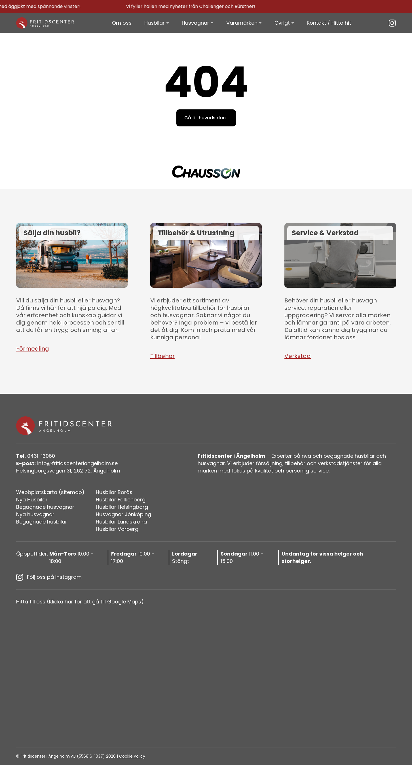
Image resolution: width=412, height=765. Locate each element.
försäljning (269, 463)
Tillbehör (162, 356)
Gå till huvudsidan (205, 118)
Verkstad (297, 356)
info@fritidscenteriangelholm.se (67, 463)
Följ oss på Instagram (49, 577)
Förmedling (32, 348)
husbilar (365, 455)
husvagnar (211, 463)
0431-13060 (35, 455)
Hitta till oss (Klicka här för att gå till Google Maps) (80, 601)
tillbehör (295, 463)
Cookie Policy (132, 756)
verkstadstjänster (340, 463)
